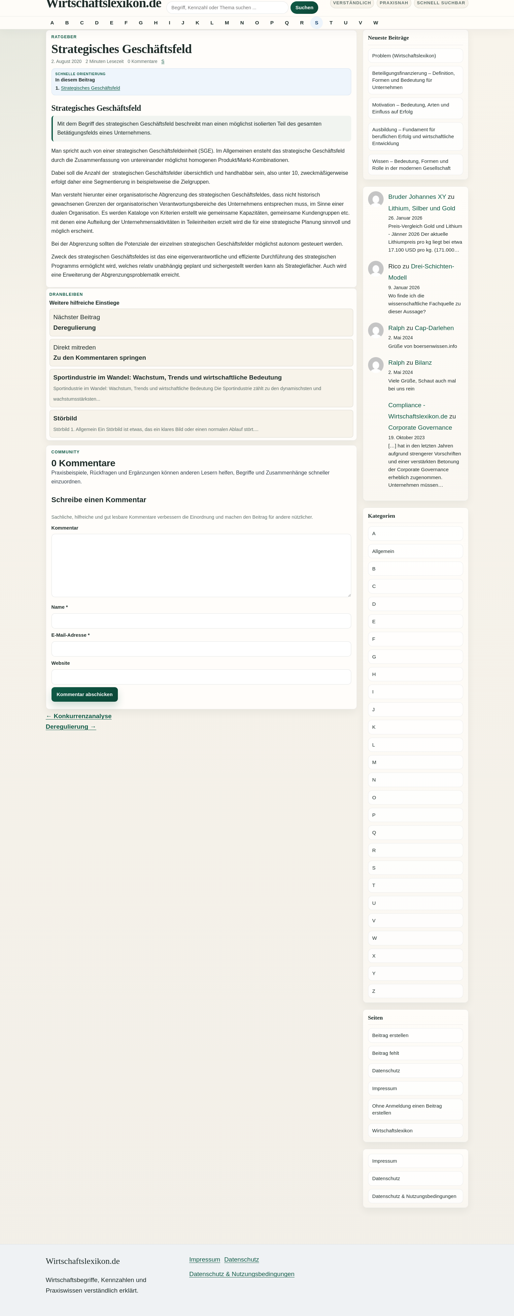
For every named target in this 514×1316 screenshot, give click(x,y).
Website (60, 663)
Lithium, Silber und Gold (421, 208)
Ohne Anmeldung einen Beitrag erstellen (407, 1109)
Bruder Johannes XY (417, 196)
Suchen (304, 7)
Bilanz (423, 362)
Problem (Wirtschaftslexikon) (404, 55)
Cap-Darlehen (434, 327)
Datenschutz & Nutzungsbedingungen (414, 1196)
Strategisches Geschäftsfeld (90, 88)
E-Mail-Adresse (70, 635)
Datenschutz (386, 1070)
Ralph (396, 327)
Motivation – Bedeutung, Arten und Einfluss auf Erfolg (410, 108)
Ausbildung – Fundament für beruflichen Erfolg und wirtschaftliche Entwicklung (413, 136)
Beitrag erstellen (390, 1035)
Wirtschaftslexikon (392, 1130)
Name (59, 607)
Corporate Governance (420, 427)
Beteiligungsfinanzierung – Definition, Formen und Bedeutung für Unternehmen (413, 80)
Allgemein (383, 551)
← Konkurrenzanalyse (79, 716)
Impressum (384, 1088)
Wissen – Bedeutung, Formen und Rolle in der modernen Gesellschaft (411, 164)
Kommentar (65, 528)
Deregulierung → (71, 726)
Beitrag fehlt (385, 1053)
